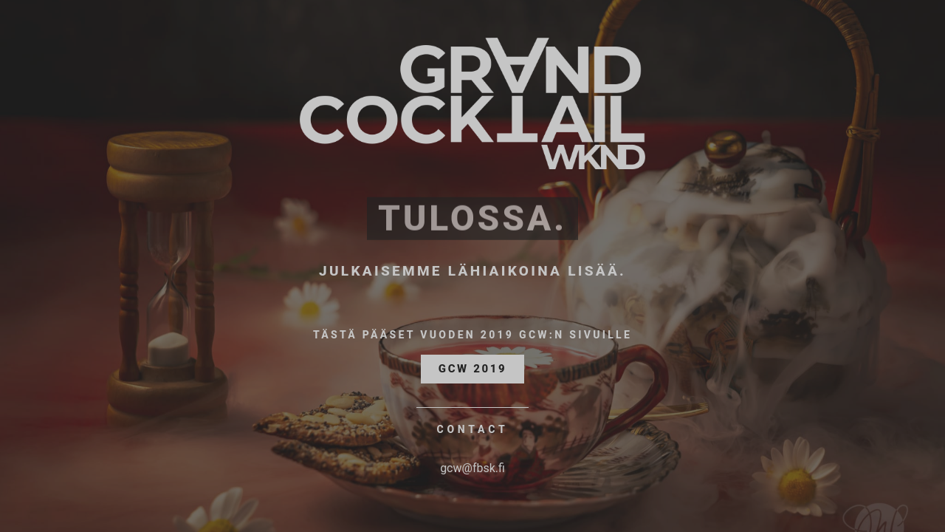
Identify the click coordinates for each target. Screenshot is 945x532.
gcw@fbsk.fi (472, 468)
